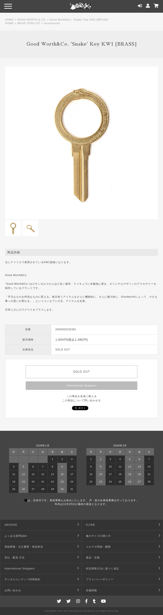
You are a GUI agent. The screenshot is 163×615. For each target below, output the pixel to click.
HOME (9, 19)
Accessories (52, 23)
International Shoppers (81, 385)
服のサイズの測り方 (98, 535)
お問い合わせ (12, 590)
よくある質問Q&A (15, 535)
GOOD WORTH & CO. (31, 19)
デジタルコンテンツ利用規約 (22, 579)
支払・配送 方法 (14, 557)
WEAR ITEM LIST (29, 23)
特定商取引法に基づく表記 (102, 568)
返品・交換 (93, 557)
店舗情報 (91, 590)
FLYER (90, 524)
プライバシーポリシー (100, 579)
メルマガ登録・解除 (98, 546)
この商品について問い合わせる (81, 400)
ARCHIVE (10, 524)
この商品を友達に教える (81, 396)
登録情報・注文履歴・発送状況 (23, 546)
